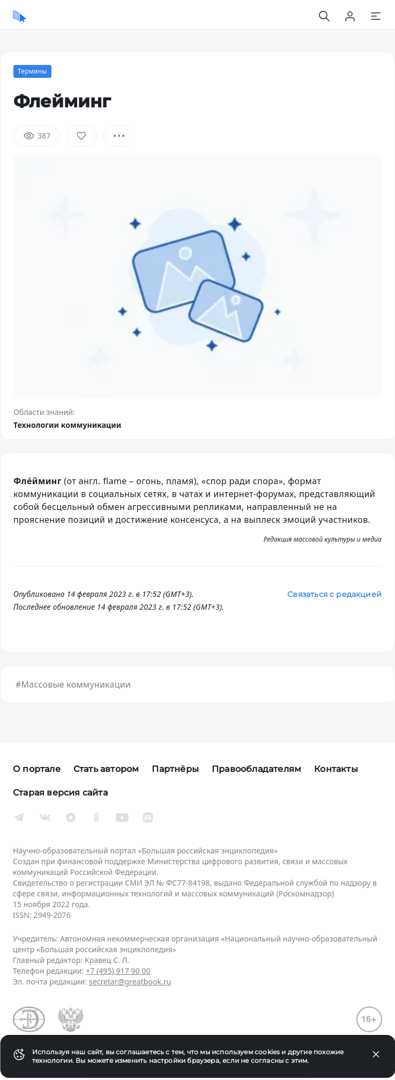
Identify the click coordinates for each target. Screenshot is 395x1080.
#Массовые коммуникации (73, 684)
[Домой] (19, 16)
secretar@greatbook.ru (130, 981)
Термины (32, 71)
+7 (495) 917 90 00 (118, 971)
